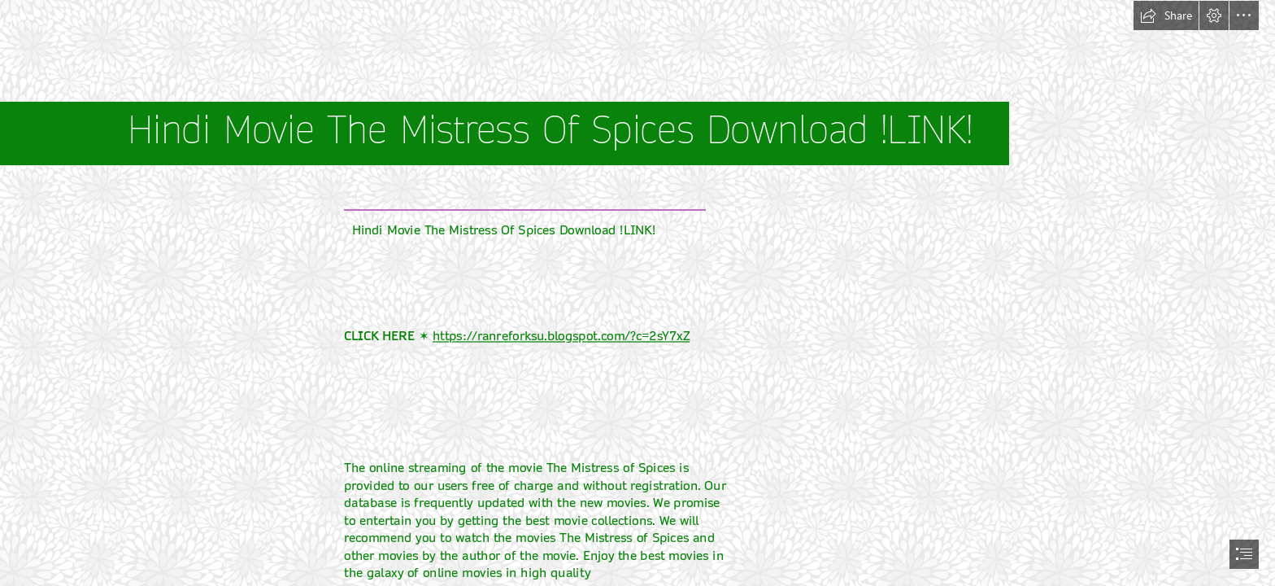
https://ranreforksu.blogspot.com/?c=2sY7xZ (561, 336)
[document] (637, 293)
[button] (1166, 15)
